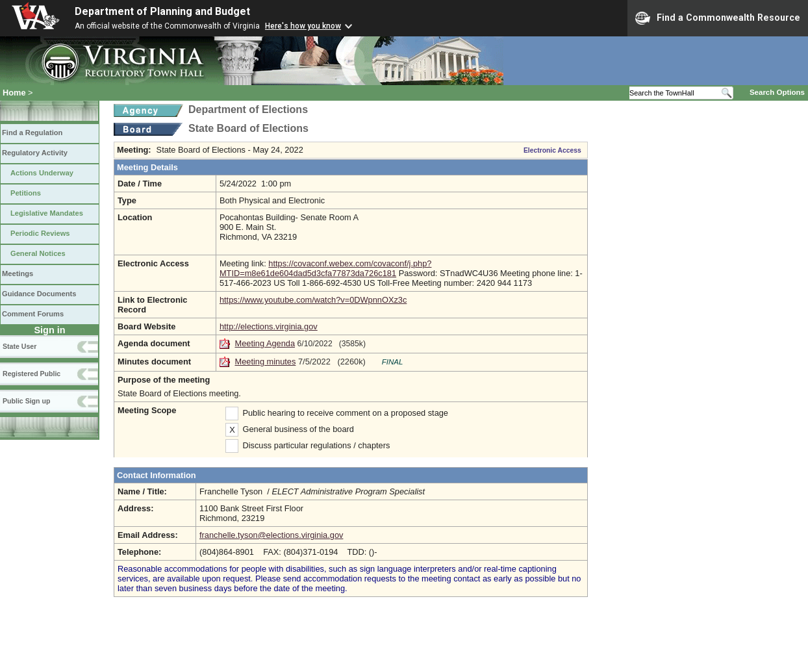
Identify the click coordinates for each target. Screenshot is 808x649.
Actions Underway (41, 173)
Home (14, 92)
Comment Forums (33, 314)
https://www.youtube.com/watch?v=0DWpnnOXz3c (313, 300)
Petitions (25, 193)
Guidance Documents (39, 294)
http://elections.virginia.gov (269, 326)
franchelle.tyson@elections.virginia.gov (271, 535)
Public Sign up (26, 401)
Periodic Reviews (40, 233)
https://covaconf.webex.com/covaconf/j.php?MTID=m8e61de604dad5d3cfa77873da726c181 (326, 268)
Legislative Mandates (46, 213)
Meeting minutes (265, 361)
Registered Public (31, 373)
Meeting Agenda (265, 343)
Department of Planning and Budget (162, 11)
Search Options (777, 92)
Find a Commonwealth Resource (717, 18)
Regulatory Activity (35, 153)
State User (19, 346)
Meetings (17, 273)
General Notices (38, 253)
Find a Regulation (32, 132)
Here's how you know (303, 26)
